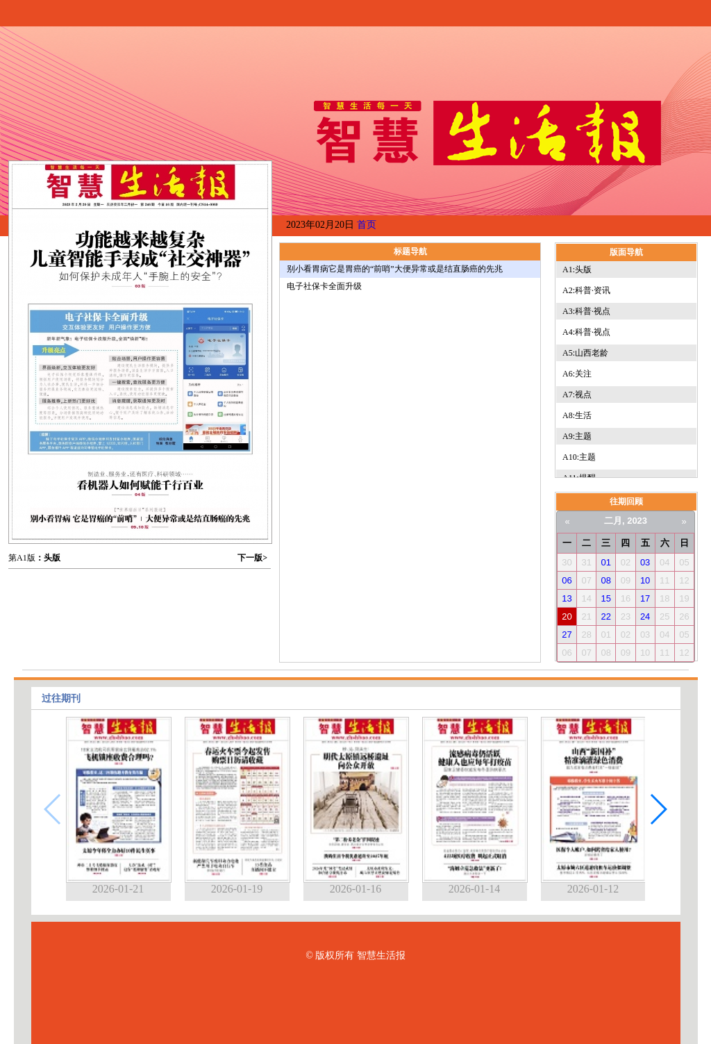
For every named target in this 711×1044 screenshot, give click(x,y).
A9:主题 (577, 436)
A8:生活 (577, 415)
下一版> (252, 558)
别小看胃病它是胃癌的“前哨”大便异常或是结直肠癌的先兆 (395, 269)
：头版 (47, 558)
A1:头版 (577, 269)
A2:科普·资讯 (586, 290)
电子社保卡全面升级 (324, 286)
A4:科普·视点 (586, 332)
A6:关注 (577, 374)
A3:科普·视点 (586, 311)
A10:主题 (579, 457)
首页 (366, 224)
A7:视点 (577, 394)
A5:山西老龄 (585, 353)
